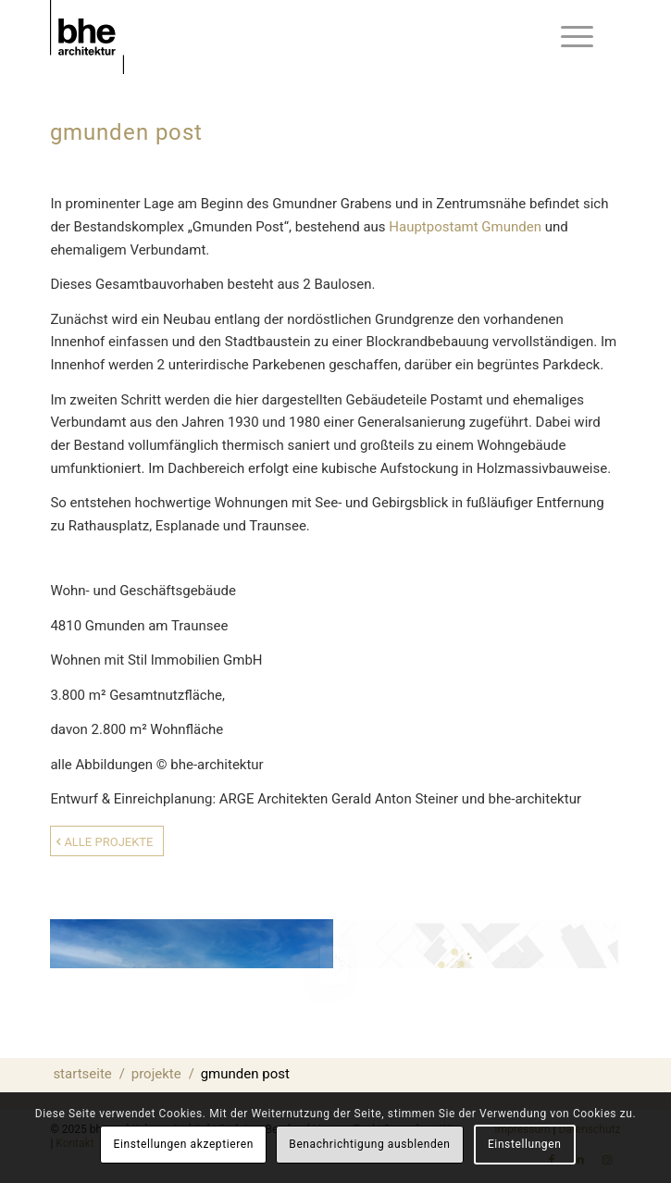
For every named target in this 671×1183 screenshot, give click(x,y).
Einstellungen (524, 1144)
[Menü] (577, 37)
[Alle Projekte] (106, 841)
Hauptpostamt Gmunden (465, 226)
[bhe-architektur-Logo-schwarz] (278, 37)
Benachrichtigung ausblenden (369, 1144)
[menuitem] (577, 37)
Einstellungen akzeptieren (184, 1144)
